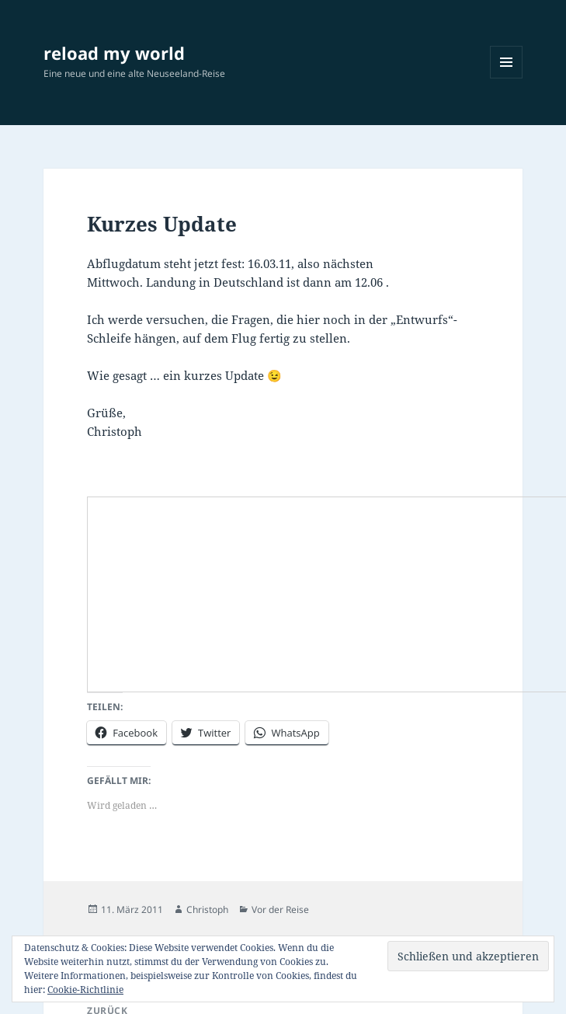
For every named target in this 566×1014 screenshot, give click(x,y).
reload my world (114, 52)
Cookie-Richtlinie (85, 989)
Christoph (207, 909)
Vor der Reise (280, 909)
